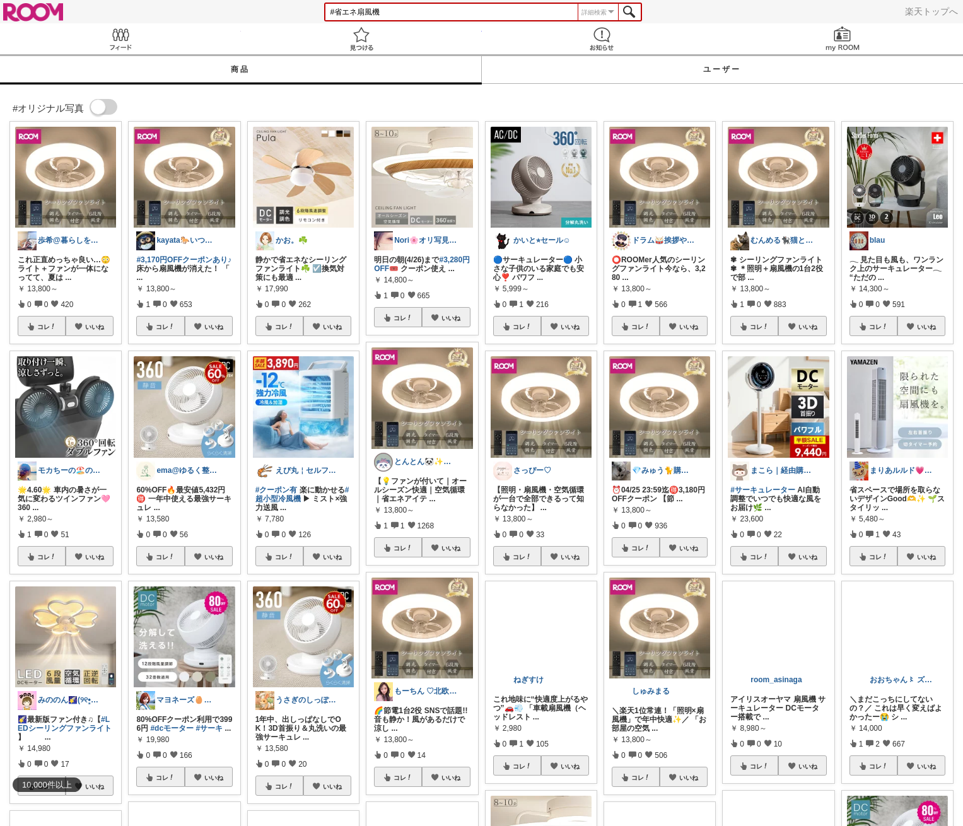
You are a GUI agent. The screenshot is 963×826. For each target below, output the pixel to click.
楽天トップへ (931, 11)
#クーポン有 (276, 490)
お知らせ (602, 38)
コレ (46, 326)
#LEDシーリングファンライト (65, 724)
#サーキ (209, 728)
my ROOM (842, 38)
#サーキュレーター (762, 490)
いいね (94, 326)
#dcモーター (172, 728)
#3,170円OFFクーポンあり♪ (183, 259)
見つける (361, 38)
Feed (120, 38)
